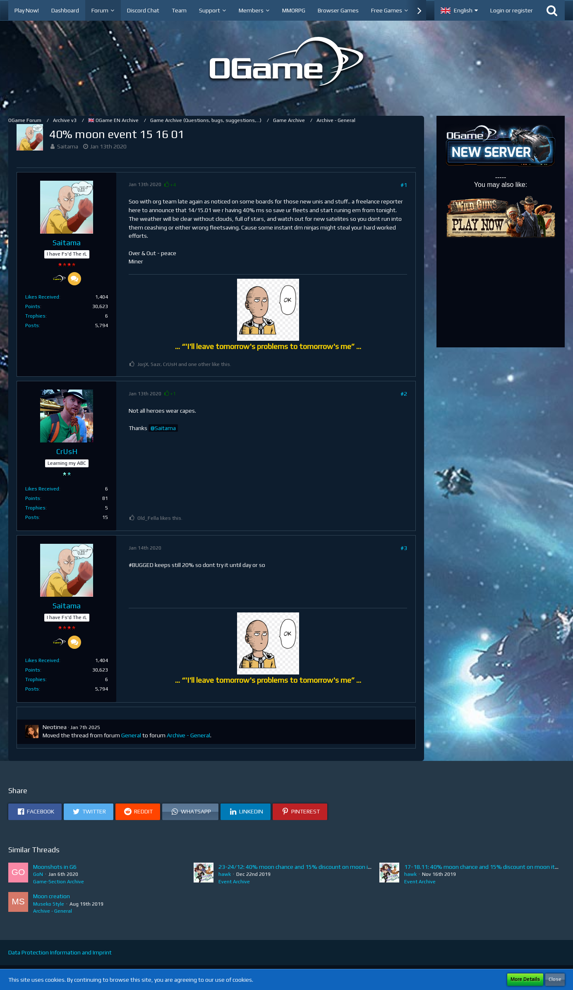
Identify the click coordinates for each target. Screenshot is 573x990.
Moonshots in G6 (55, 866)
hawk (224, 874)
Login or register (511, 10)
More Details (525, 979)
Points (32, 306)
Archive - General (188, 735)
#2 (403, 393)
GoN (38, 874)
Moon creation (51, 896)
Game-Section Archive (58, 882)
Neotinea (55, 727)
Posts (32, 325)
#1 (403, 185)
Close (555, 979)
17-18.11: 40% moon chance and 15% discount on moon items (485, 866)
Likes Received (42, 297)
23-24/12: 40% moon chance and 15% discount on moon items (300, 866)
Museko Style (48, 904)
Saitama (67, 146)
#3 (403, 548)
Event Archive (234, 882)
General (131, 735)
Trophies (35, 316)
